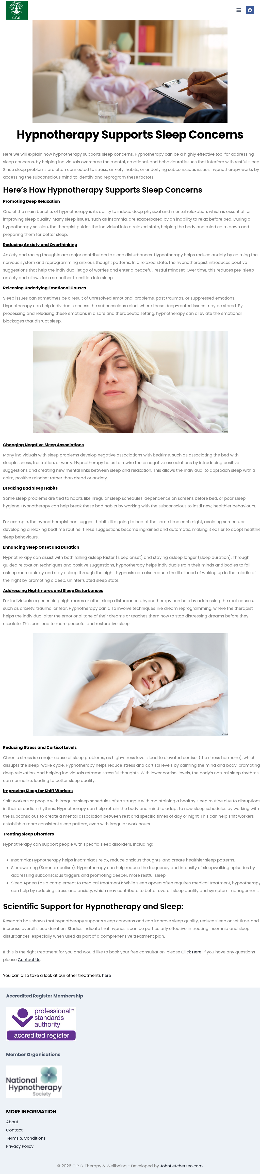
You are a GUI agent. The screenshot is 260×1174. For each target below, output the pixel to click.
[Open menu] (238, 10)
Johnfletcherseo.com (181, 1166)
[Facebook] (250, 10)
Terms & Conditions (26, 1138)
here (106, 975)
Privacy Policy (20, 1146)
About (12, 1122)
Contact (14, 1130)
